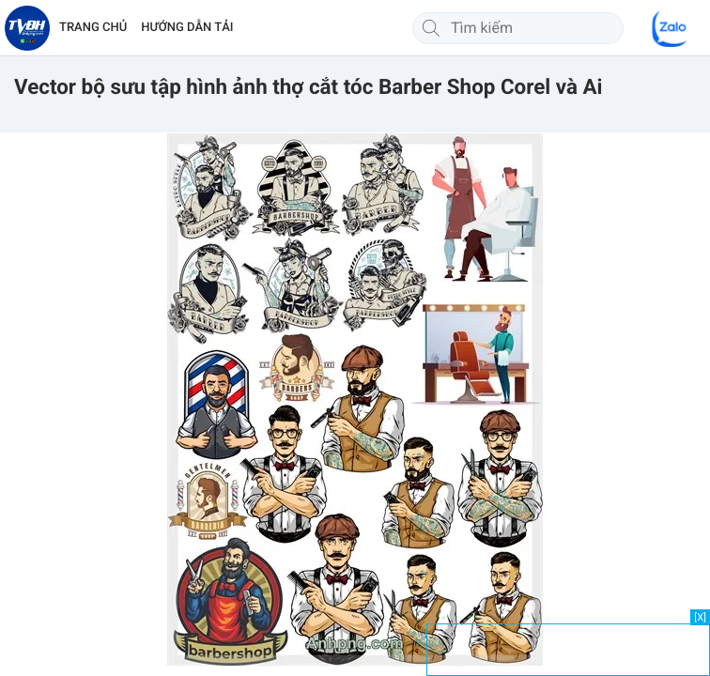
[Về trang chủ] (27, 28)
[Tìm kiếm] (431, 28)
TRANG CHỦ (93, 28)
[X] (700, 617)
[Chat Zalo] (670, 28)
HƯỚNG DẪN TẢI (187, 28)
